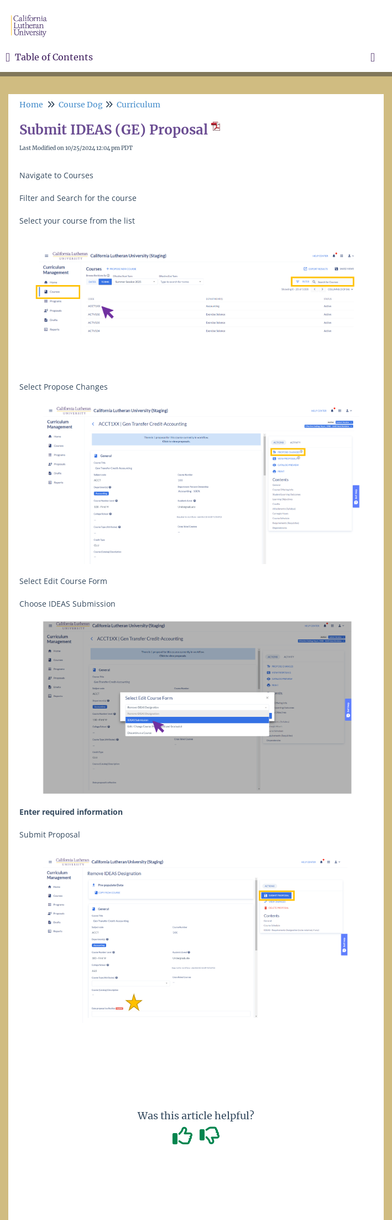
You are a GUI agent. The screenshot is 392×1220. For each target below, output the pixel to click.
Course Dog (81, 105)
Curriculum (138, 105)
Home (31, 105)
